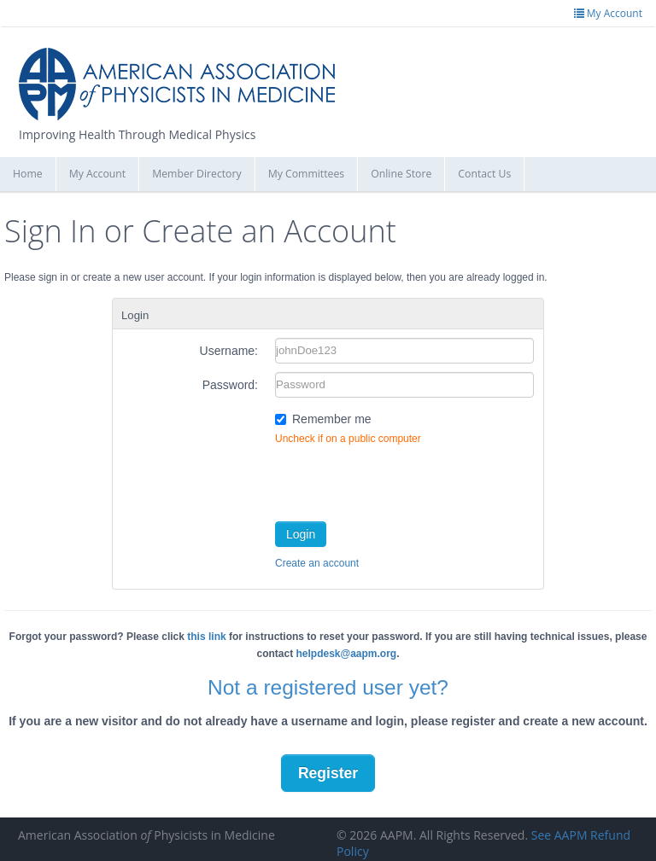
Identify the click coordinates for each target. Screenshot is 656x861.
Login (300, 534)
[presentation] (405, 479)
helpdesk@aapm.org (346, 654)
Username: (229, 351)
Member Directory (196, 173)
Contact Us (484, 173)
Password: (230, 385)
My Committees (306, 173)
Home (28, 173)
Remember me (332, 419)
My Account (97, 173)
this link (206, 637)
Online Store (401, 173)
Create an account (317, 563)
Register (328, 773)
